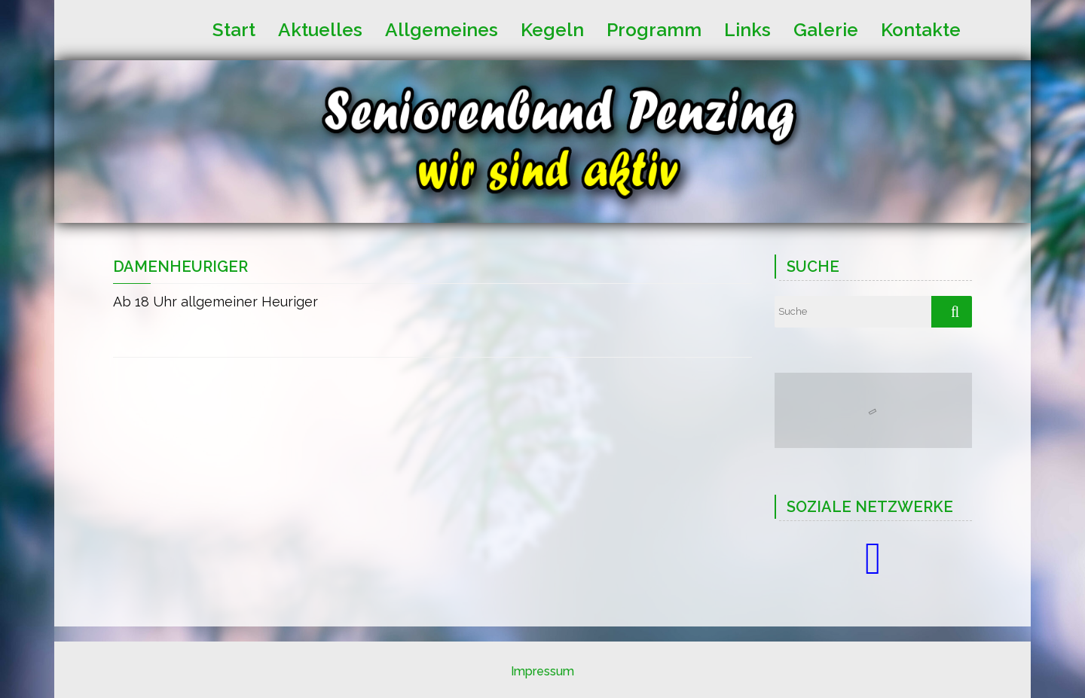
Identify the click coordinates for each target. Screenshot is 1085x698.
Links (747, 28)
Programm (654, 28)
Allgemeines (441, 28)
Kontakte (921, 28)
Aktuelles (320, 28)
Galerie (825, 28)
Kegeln (552, 28)
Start (233, 28)
